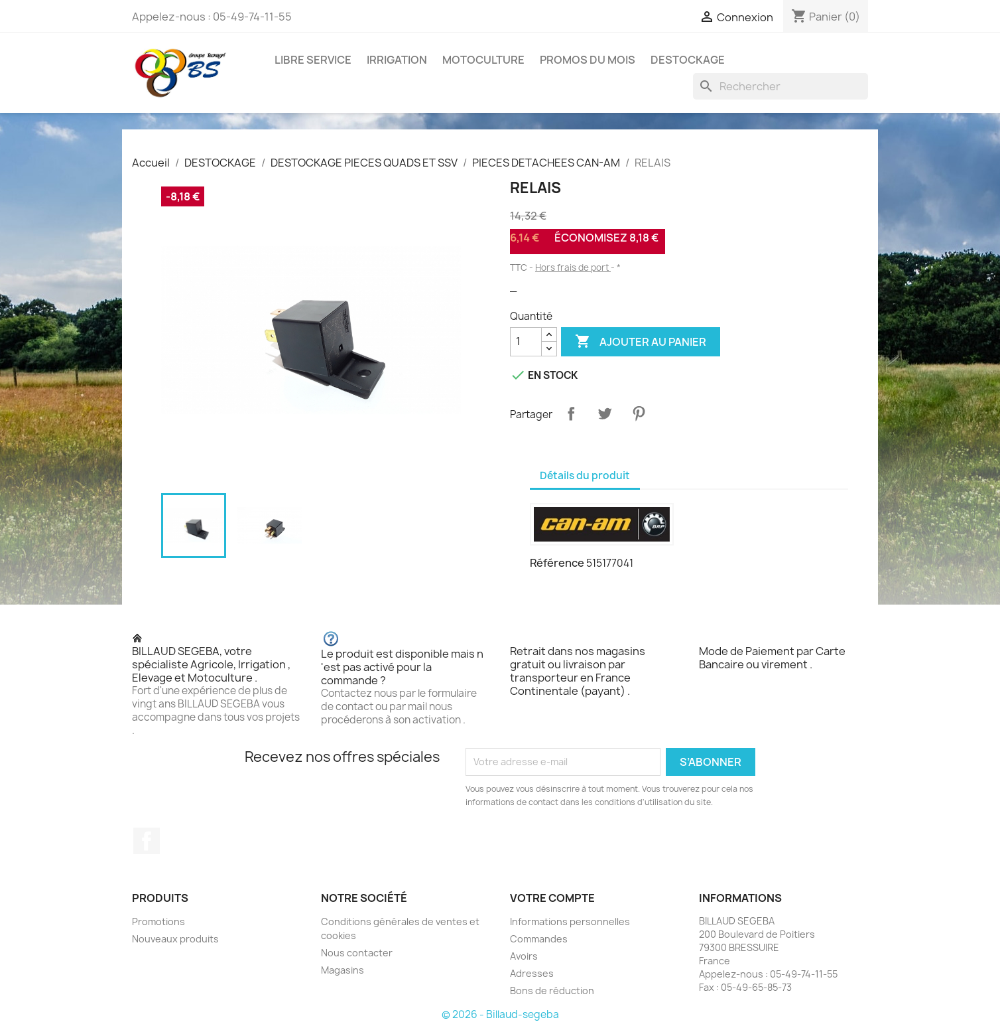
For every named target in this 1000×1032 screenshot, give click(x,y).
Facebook (146, 841)
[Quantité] (526, 341)
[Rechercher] (780, 86)
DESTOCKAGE (688, 59)
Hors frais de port (573, 267)
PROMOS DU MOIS (587, 59)
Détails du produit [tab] (585, 475)
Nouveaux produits (175, 938)
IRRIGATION (397, 59)
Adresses (532, 973)
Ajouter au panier (640, 341)
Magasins (342, 970)
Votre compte (552, 898)
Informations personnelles (570, 921)
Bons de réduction (552, 990)
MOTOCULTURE (483, 59)
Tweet (605, 413)
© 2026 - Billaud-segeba (500, 1014)
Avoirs (524, 956)
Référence (557, 562)
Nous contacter (357, 952)
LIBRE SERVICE (313, 59)
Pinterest (638, 413)
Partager (571, 413)
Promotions (158, 921)
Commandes (539, 938)
